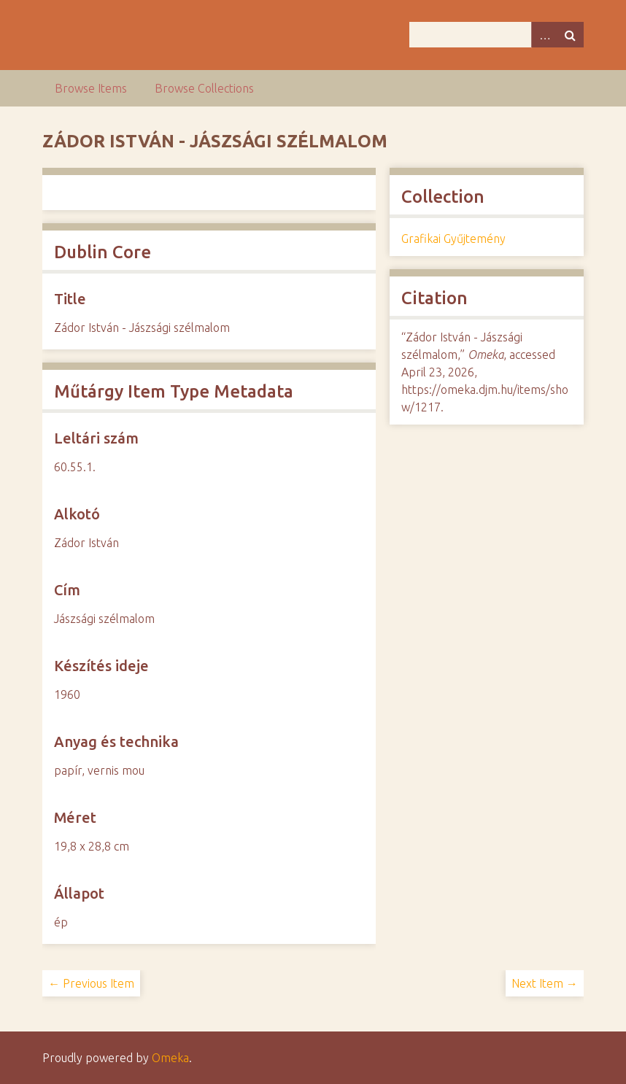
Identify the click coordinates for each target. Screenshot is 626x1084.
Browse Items (91, 88)
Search (570, 34)
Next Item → (544, 983)
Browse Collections (204, 88)
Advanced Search (544, 34)
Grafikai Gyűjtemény (453, 238)
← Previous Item (91, 983)
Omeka (170, 1057)
